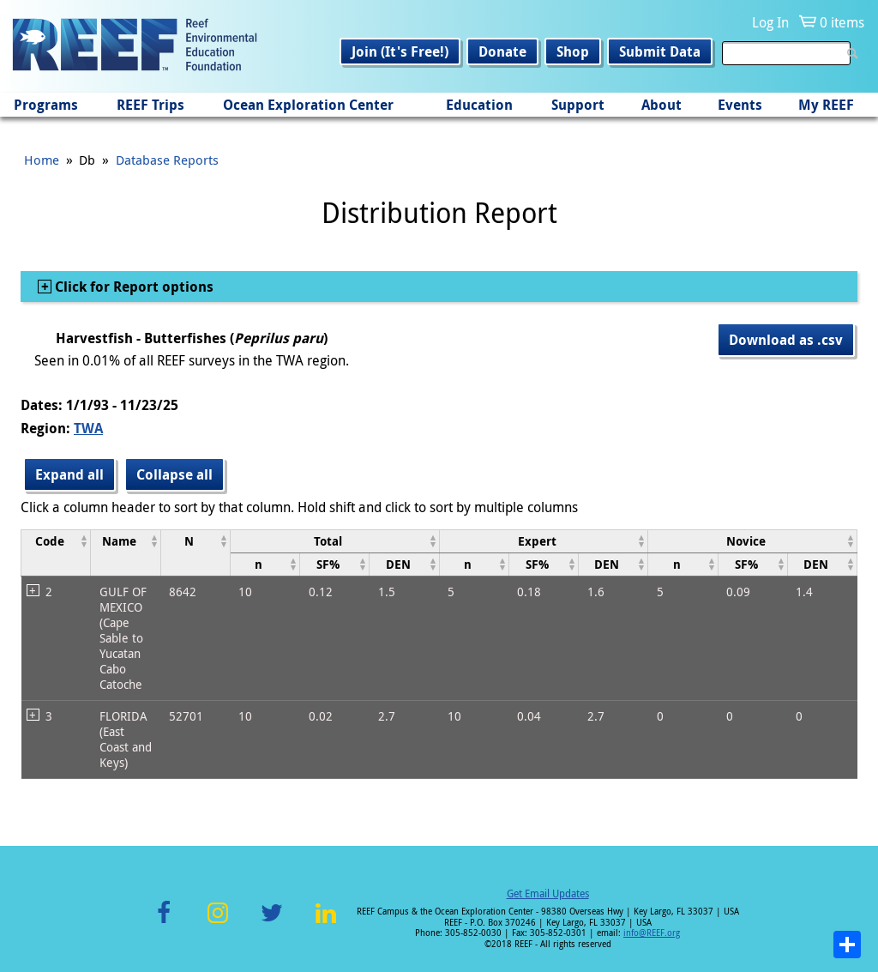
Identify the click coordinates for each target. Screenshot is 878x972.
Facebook (164, 923)
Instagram (218, 923)
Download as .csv (786, 339)
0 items (842, 22)
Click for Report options (132, 286)
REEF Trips (150, 104)
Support (577, 104)
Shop (572, 51)
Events (740, 104)
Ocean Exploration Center (308, 104)
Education (479, 104)
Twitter (272, 923)
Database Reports (167, 159)
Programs (46, 104)
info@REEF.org (651, 933)
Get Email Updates (548, 893)
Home (41, 159)
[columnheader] (56, 552)
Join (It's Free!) (400, 51)
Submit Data (660, 51)
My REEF (826, 104)
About (661, 104)
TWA (88, 428)
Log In (770, 22)
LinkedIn (325, 923)
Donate (502, 51)
